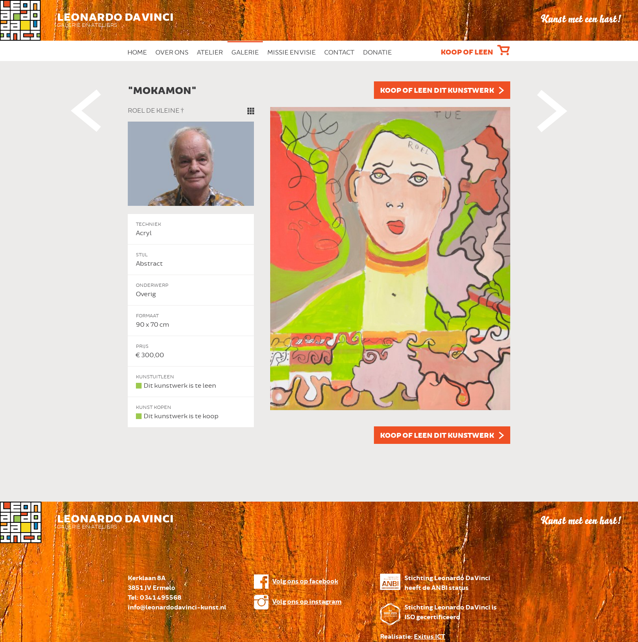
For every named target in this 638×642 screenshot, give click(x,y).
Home (137, 52)
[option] (319, 262)
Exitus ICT (429, 637)
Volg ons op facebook (305, 581)
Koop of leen (467, 52)
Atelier (210, 52)
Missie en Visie (291, 52)
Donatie (377, 52)
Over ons (171, 52)
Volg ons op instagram (306, 602)
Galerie (245, 52)
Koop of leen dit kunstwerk (437, 91)
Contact (339, 52)
